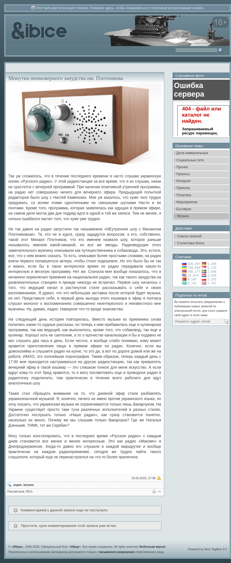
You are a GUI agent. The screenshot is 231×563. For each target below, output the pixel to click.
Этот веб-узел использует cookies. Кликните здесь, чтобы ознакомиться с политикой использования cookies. (120, 8)
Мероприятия (186, 202)
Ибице (17, 546)
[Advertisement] (193, 415)
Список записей (189, 236)
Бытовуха (183, 209)
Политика (183, 195)
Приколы (183, 188)
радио (17, 484)
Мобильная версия (152, 546)
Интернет (183, 181)
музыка (28, 484)
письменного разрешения (116, 552)
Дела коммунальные (192, 153)
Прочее (182, 167)
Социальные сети (190, 160)
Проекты (183, 174)
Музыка (183, 216)
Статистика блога (190, 243)
